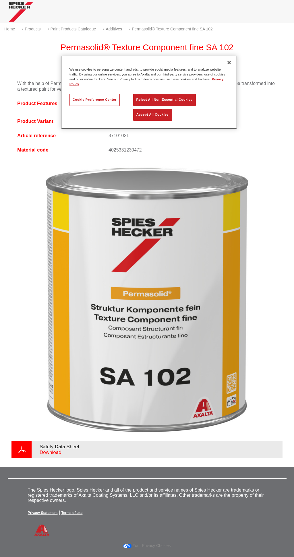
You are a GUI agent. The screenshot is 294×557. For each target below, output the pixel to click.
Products (32, 29)
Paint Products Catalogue (73, 29)
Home (9, 29)
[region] (149, 92)
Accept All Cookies (152, 114)
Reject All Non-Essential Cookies (164, 99)
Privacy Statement (43, 513)
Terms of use (72, 513)
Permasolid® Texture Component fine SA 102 (172, 29)
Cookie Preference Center (95, 99)
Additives (114, 29)
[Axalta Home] (21, 16)
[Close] (229, 62)
